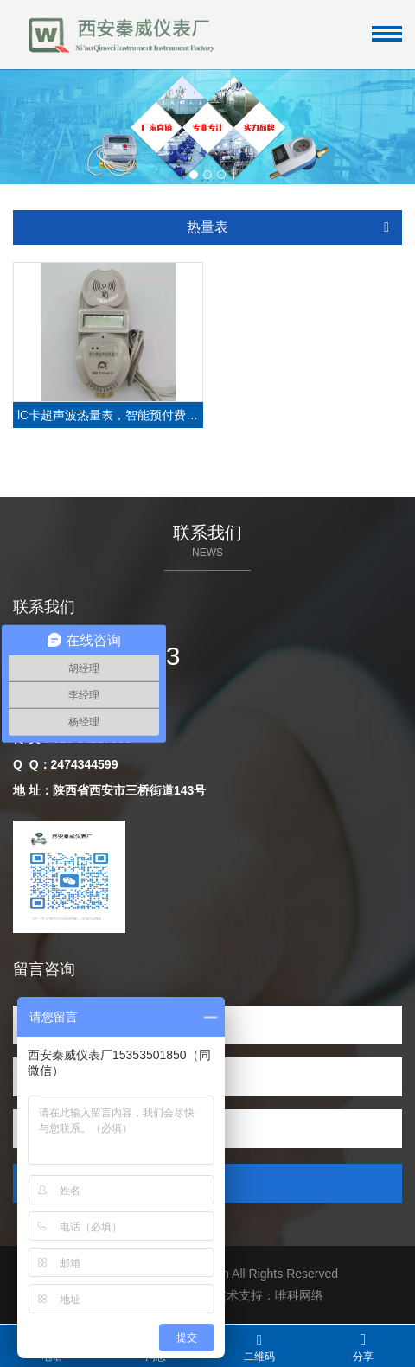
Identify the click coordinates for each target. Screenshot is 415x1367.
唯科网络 (299, 1295)
